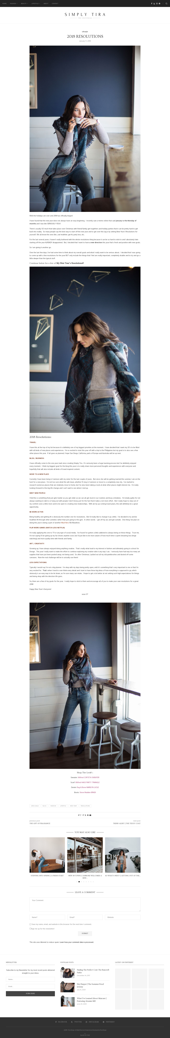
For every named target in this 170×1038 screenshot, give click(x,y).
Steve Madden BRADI (88, 792)
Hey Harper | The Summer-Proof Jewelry (90, 985)
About (46, 3)
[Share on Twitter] (85, 815)
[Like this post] (80, 815)
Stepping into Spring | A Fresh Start (47, 876)
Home (4, 3)
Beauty (23, 3)
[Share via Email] (90, 815)
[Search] (166, 3)
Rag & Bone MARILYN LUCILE (88, 787)
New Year (73, 806)
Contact (55, 3)
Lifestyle (35, 3)
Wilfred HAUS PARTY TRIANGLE (87, 782)
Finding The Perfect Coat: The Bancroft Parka (93, 971)
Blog (44, 806)
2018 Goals (35, 806)
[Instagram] (157, 3)
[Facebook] (151, 3)
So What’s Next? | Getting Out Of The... (122, 876)
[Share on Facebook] (83, 815)
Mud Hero (65, 523)
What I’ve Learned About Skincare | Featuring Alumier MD (91, 999)
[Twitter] (154, 3)
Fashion (13, 3)
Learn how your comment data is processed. (77, 942)
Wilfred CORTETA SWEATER (88, 777)
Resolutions (85, 806)
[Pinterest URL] (123, 978)
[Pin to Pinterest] (88, 815)
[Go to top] (85, 1035)
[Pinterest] (159, 3)
